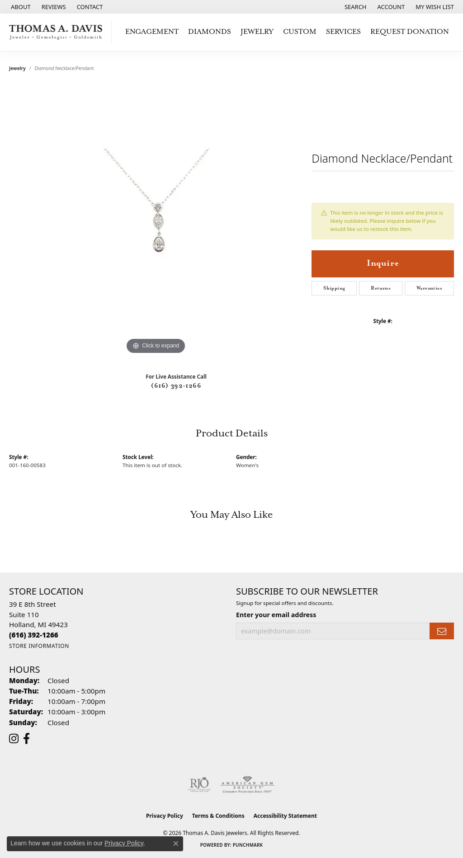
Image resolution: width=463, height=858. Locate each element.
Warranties (429, 288)
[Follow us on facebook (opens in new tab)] (26, 738)
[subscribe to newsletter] (442, 631)
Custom (300, 32)
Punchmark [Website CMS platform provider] (248, 845)
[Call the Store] (33, 634)
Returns (381, 288)
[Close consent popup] (176, 843)
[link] (20, 7)
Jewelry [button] (257, 32)
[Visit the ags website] (247, 785)
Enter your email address (276, 614)
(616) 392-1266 (176, 385)
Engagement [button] (152, 32)
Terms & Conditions (218, 816)
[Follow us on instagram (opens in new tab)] (14, 738)
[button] (355, 7)
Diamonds (209, 32)
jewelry (17, 68)
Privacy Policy (164, 816)
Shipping (334, 288)
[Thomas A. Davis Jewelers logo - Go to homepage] (58, 32)
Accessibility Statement (285, 816)
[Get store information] (39, 646)
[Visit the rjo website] (199, 785)
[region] (156, 220)
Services (343, 32)
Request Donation (409, 32)
